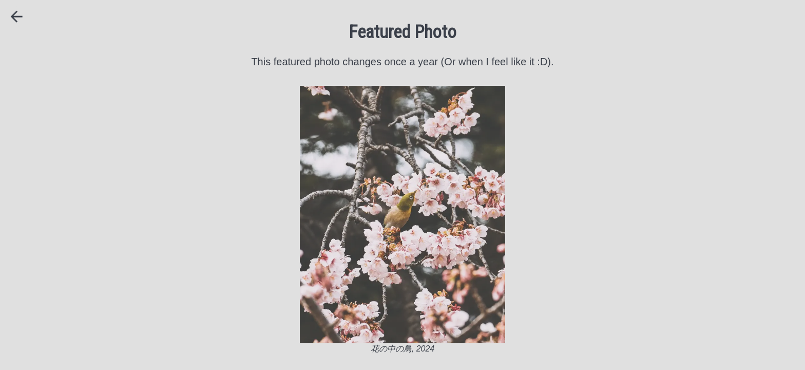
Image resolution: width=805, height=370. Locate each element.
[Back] (16, 16)
